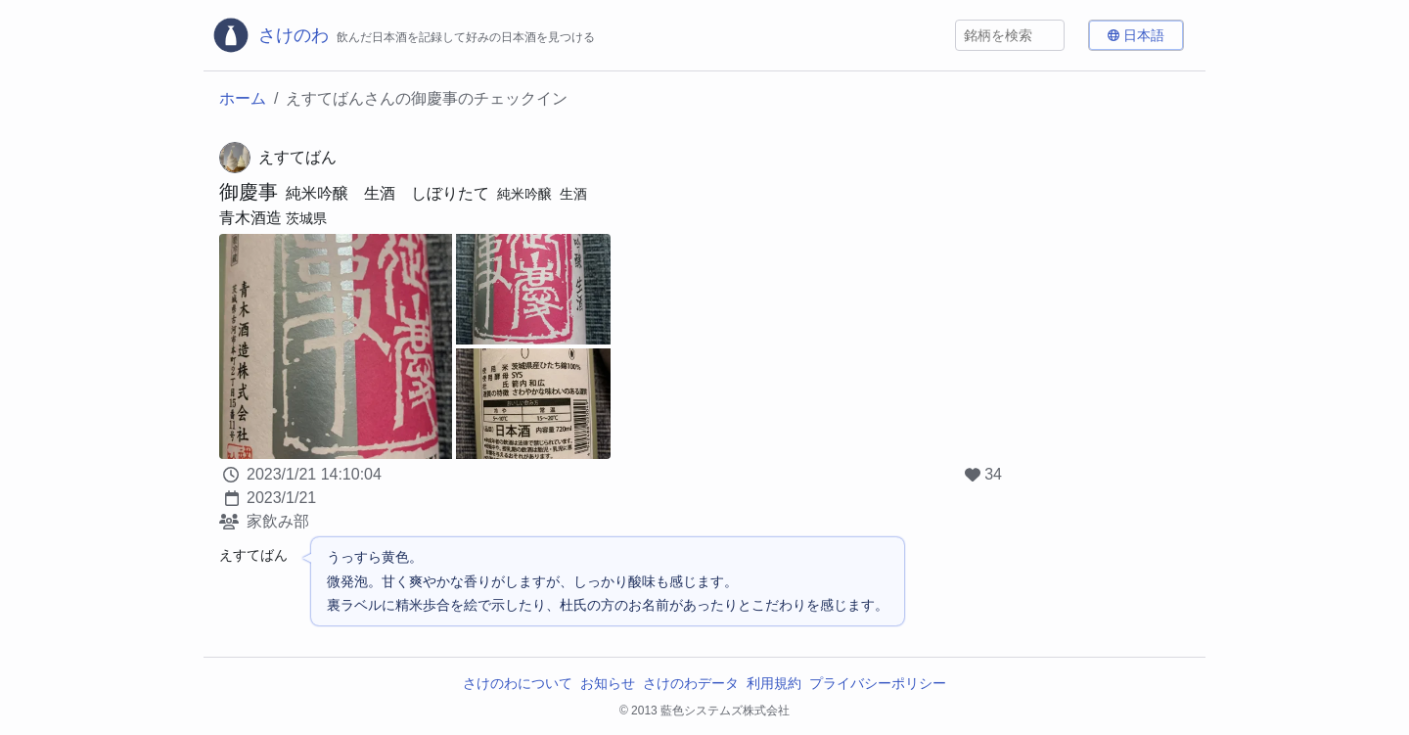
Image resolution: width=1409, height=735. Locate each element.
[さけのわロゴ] (403, 35)
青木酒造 (250, 217)
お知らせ (607, 683)
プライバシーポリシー (877, 683)
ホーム (242, 98)
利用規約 (774, 683)
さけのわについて (517, 683)
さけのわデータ (691, 683)
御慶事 (248, 192)
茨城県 (306, 218)
